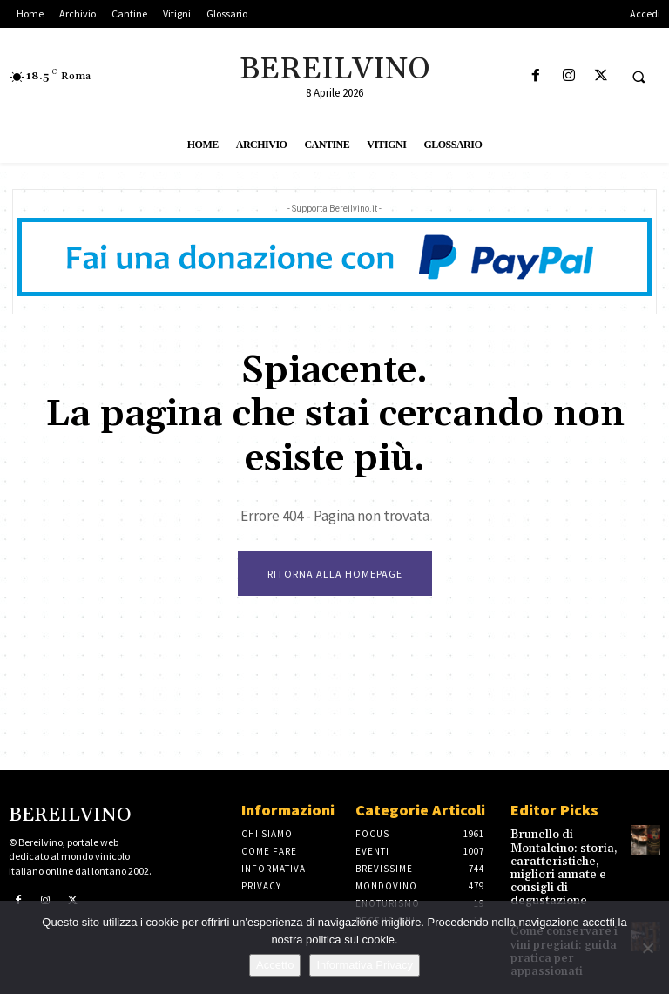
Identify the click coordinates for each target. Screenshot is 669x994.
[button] (638, 76)
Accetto (275, 964)
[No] (647, 948)
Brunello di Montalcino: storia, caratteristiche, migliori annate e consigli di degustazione (557, 863)
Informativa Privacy (364, 964)
